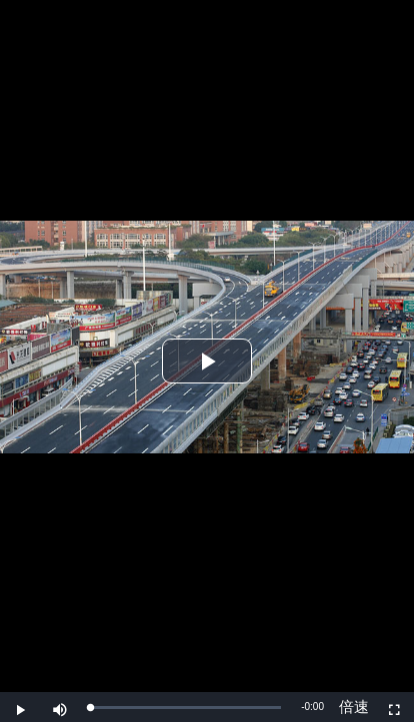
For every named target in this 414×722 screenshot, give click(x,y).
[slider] (185, 707)
